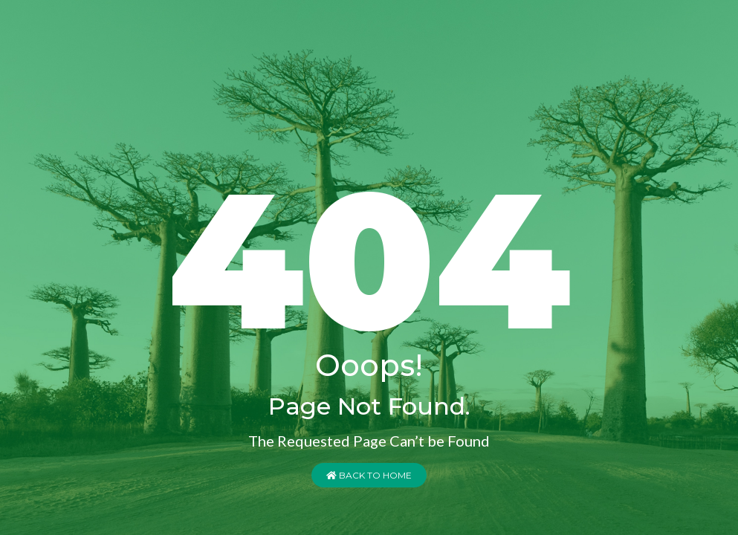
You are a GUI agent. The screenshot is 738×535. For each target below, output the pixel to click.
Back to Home (369, 475)
